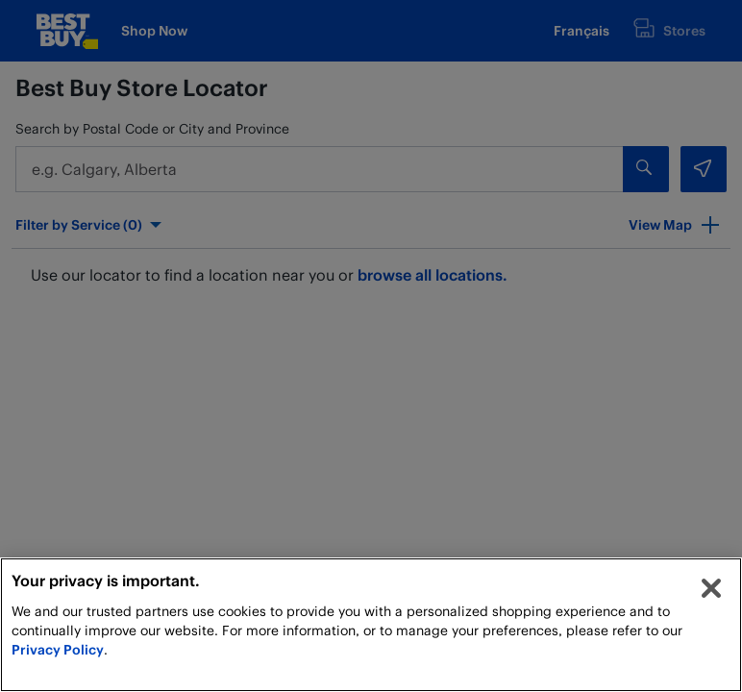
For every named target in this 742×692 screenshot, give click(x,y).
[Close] (711, 588)
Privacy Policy (58, 649)
